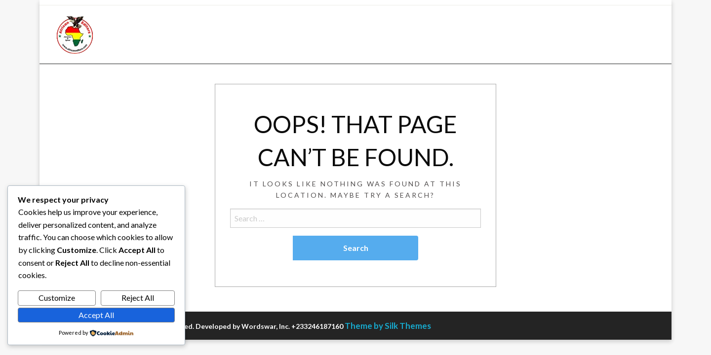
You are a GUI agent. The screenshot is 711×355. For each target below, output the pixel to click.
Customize (57, 297)
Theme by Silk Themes (388, 325)
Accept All (96, 315)
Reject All (137, 297)
